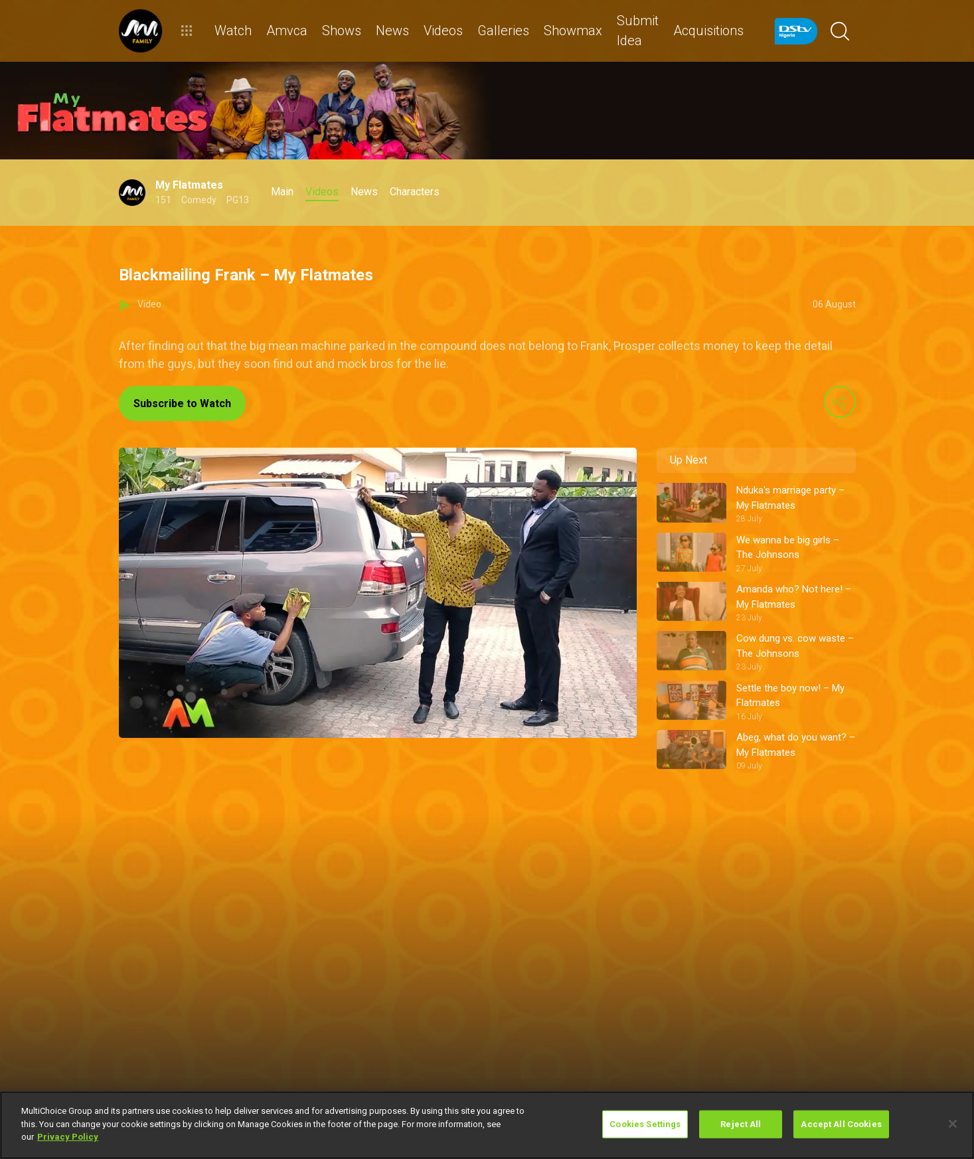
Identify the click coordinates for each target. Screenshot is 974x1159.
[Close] (952, 1123)
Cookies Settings (645, 1124)
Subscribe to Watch (182, 403)
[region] (487, 1125)
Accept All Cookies (841, 1124)
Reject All (740, 1124)
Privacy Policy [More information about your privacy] (67, 1137)
